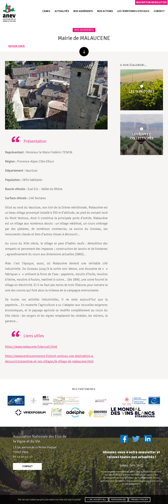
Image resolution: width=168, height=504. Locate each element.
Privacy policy (139, 499)
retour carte (16, 46)
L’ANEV (46, 11)
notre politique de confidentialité (135, 477)
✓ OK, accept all (96, 499)
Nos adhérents (83, 11)
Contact (159, 11)
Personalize (118, 499)
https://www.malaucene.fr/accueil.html (31, 347)
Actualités (62, 11)
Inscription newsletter (151, 2)
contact (27, 466)
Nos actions (105, 11)
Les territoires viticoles (133, 11)
